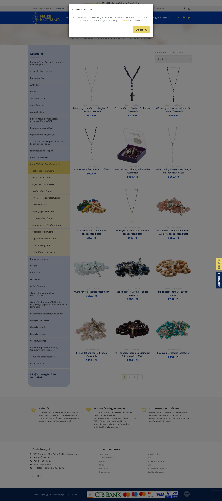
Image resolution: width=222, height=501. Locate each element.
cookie (124, 20)
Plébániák (218, 264)
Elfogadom (141, 29)
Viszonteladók (218, 280)
